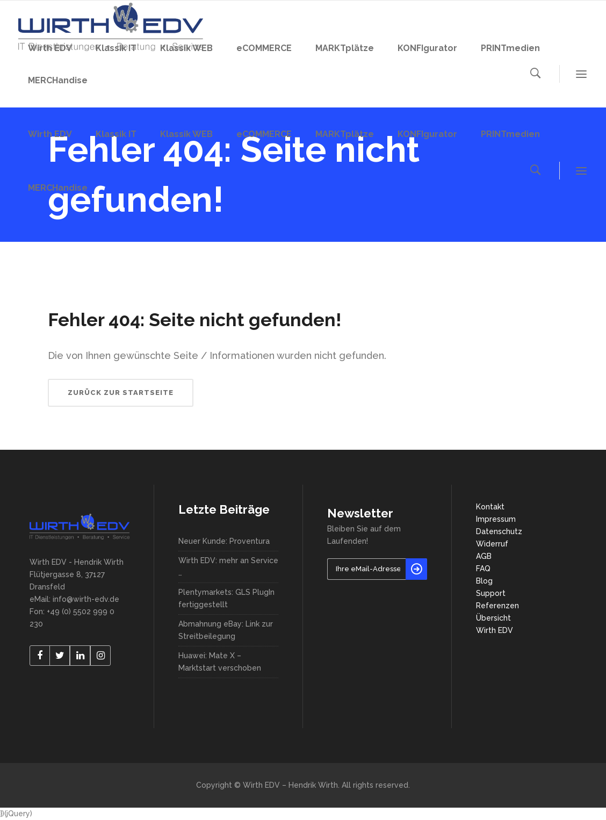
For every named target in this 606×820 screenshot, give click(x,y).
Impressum (496, 519)
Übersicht (493, 618)
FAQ (483, 568)
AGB (484, 556)
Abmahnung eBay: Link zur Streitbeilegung (225, 630)
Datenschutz (499, 531)
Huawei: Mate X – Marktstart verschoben (219, 661)
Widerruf (492, 544)
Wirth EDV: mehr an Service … (228, 566)
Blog (484, 581)
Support (491, 593)
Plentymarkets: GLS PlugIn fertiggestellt (226, 598)
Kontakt (490, 506)
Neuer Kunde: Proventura (224, 541)
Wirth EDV (494, 630)
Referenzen (497, 605)
